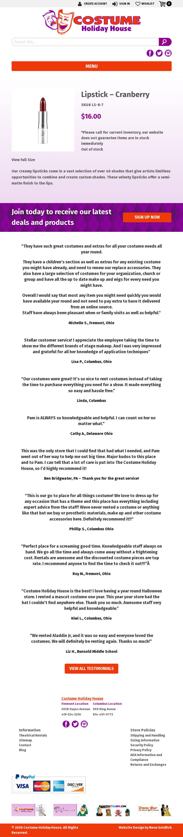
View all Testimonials (91, 668)
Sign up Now (147, 217)
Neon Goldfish (160, 828)
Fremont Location (74, 703)
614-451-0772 (103, 714)
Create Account (91, 4)
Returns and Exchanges (148, 765)
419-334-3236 (71, 714)
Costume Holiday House (82, 698)
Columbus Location (107, 703)
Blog (22, 750)
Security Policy (141, 745)
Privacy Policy (140, 750)
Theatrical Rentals (33, 735)
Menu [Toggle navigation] (92, 66)
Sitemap (25, 740)
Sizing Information (144, 740)
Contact (25, 745)
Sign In (121, 4)
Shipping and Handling (147, 735)
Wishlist (144, 4)
